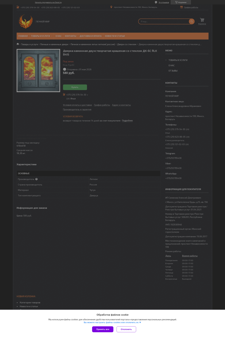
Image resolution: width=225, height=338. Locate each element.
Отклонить (126, 329)
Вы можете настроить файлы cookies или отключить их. (111, 322)
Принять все (102, 329)
